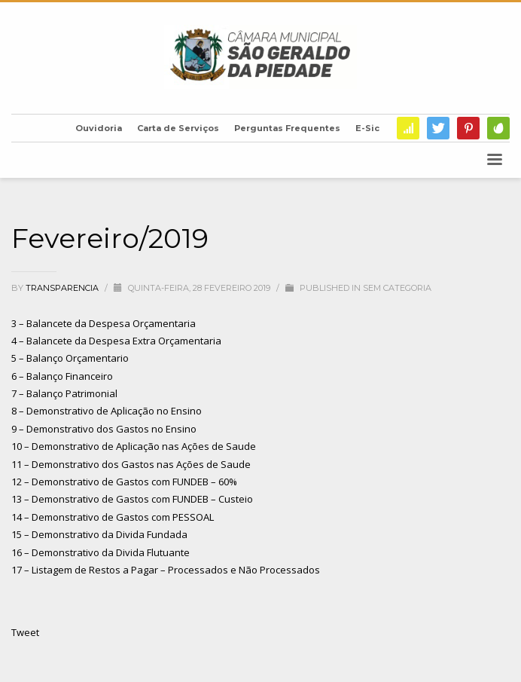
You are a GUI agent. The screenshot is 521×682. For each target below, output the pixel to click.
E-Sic (367, 128)
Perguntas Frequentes (287, 128)
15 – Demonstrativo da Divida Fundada (99, 534)
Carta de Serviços (178, 128)
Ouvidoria (98, 128)
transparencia (63, 288)
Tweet (25, 632)
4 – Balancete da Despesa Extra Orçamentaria (116, 340)
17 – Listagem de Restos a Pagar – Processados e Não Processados (165, 569)
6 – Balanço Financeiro (62, 376)
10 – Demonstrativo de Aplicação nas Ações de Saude (133, 446)
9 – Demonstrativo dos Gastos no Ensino (104, 429)
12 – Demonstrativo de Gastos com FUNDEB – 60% (124, 481)
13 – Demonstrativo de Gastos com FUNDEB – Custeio (132, 499)
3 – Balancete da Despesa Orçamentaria (103, 323)
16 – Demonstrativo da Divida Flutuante (100, 552)
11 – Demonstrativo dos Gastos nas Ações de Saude (131, 464)
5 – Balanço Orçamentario (70, 358)
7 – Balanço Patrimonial (64, 393)
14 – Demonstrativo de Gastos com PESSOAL (112, 517)
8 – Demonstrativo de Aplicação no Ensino (106, 410)
